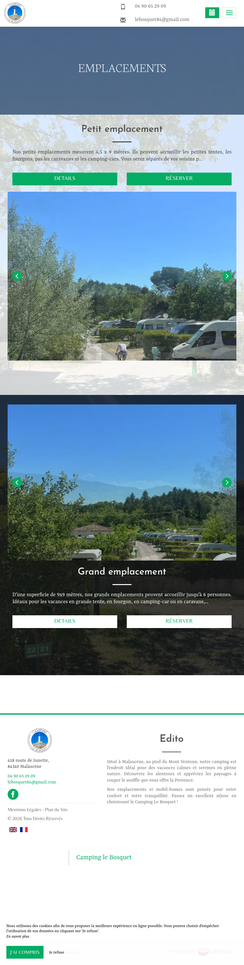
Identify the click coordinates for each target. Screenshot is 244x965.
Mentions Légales (24, 809)
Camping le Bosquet (104, 857)
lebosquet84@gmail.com (162, 20)
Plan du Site (56, 809)
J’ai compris (25, 952)
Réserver (179, 178)
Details (64, 178)
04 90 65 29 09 (150, 6)
